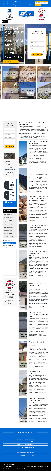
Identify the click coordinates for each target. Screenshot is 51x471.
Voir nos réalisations (10, 61)
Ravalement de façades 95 (9, 227)
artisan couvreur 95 (8, 214)
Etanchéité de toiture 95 (8, 236)
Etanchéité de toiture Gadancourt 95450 (25, 439)
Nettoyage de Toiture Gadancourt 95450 (25, 447)
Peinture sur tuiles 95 (8, 224)
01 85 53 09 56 (5, 3)
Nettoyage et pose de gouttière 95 (8, 221)
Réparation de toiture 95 (9, 230)
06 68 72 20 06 (16, 3)
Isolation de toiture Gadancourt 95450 (25, 441)
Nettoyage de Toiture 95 (8, 217)
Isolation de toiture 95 (8, 233)
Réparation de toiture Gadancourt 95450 (25, 444)
